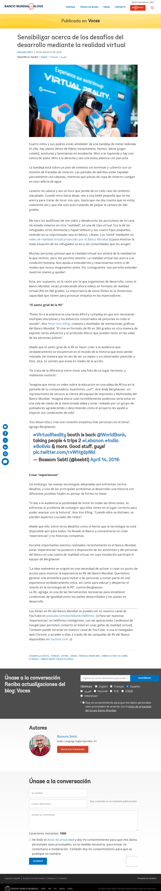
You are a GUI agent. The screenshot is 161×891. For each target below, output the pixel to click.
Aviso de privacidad (60, 840)
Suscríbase (144, 678)
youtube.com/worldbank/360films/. (70, 616)
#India (111, 441)
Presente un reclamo (146, 878)
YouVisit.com (59, 639)
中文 (116, 691)
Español (34, 57)
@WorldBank (111, 435)
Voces (94, 21)
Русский (102, 691)
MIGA (62, 888)
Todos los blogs (89, 7)
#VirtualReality (49, 435)
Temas (106, 7)
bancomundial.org (143, 2)
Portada (70, 7)
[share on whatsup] (5, 453)
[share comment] (5, 461)
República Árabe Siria (89, 655)
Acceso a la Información (34, 878)
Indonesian (91, 696)
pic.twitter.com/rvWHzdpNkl (64, 452)
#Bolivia (41, 446)
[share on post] (5, 440)
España (65, 655)
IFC (55, 888)
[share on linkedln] (5, 447)
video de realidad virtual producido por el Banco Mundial (68, 239)
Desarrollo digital (39, 655)
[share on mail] (5, 426)
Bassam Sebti (25, 52)
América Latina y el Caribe (114, 655)
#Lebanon (93, 441)
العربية (63, 57)
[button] (152, 7)
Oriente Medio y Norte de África (57, 659)
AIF (49, 888)
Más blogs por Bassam (72, 749)
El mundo (34, 659)
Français (54, 57)
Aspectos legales (12, 878)
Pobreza (55, 655)
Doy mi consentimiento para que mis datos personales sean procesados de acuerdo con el (118, 706)
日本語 (129, 691)
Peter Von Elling (59, 324)
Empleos (51, 878)
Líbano (73, 655)
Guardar (38, 861)
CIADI (70, 888)
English (44, 57)
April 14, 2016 (104, 460)
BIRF (43, 888)
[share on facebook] (5, 433)
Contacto (120, 7)
